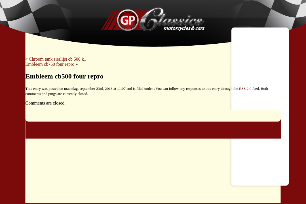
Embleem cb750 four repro (50, 64)
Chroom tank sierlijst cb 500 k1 (57, 59)
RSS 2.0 (245, 88)
